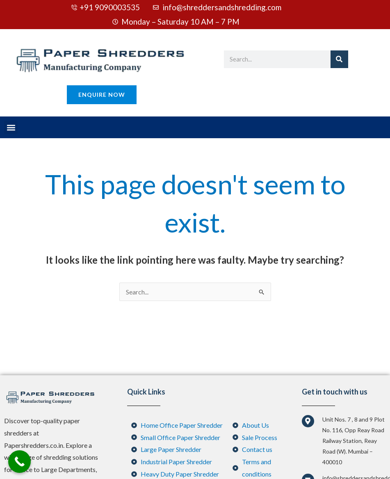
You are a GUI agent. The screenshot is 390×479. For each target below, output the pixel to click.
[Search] (339, 59)
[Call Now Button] (19, 461)
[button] (11, 127)
